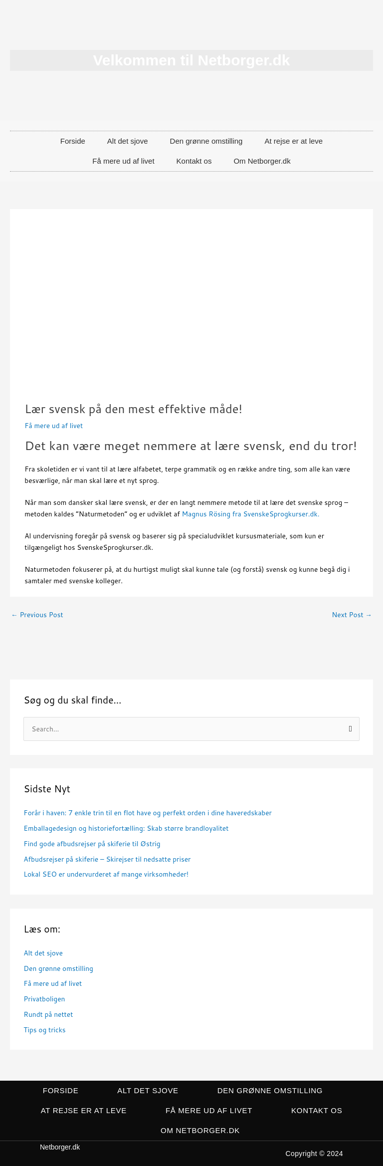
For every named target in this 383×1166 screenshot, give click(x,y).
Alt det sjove (127, 141)
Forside (72, 141)
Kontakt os (194, 161)
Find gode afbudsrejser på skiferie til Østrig (91, 843)
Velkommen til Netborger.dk (191, 60)
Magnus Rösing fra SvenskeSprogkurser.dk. (251, 513)
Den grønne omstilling (206, 141)
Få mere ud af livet (123, 161)
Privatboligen (44, 998)
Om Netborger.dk (261, 161)
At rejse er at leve (293, 141)
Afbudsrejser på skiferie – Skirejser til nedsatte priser (107, 859)
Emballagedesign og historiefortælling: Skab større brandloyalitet (125, 828)
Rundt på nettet (48, 1014)
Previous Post (37, 614)
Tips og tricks (44, 1029)
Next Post (352, 614)
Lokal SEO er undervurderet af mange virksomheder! (106, 874)
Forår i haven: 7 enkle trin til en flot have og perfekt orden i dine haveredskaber (147, 812)
